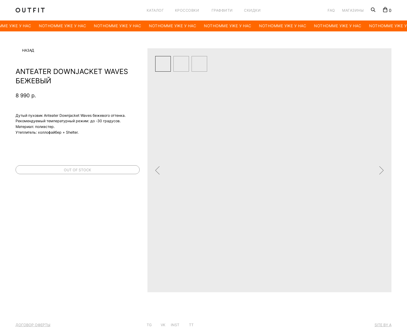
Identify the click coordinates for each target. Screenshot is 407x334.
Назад (28, 50)
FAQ (331, 10)
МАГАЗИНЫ (353, 10)
